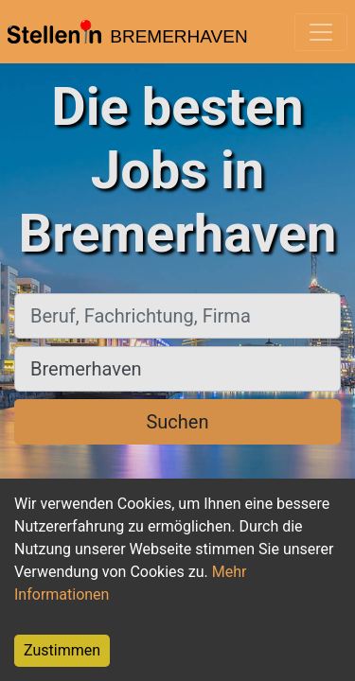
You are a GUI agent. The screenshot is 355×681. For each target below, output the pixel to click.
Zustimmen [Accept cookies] (62, 650)
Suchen (177, 421)
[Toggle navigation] (320, 32)
